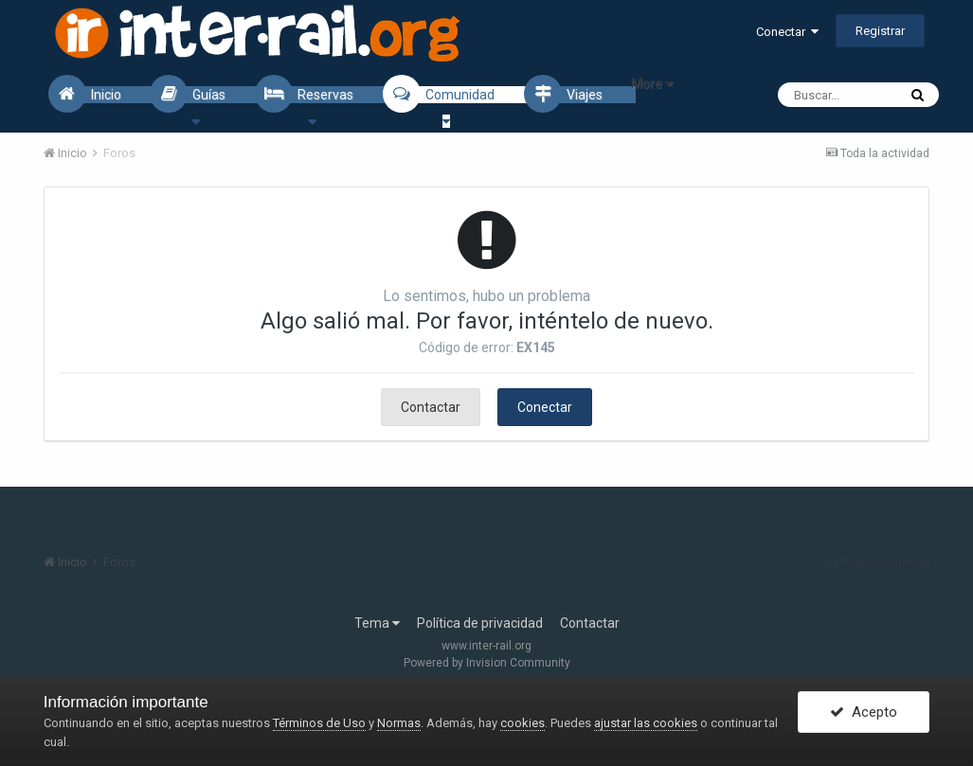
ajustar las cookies (645, 723)
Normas (399, 723)
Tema (377, 623)
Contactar (430, 407)
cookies (522, 723)
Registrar (880, 31)
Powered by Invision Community (487, 662)
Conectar (787, 32)
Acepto (863, 712)
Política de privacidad (480, 623)
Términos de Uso (319, 723)
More (652, 83)
